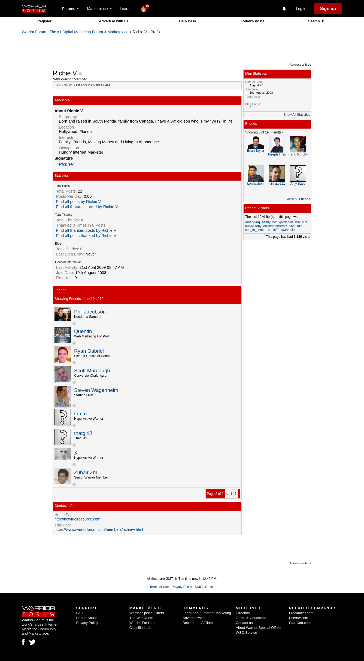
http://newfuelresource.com (77, 519)
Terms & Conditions (251, 618)
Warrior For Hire (142, 623)
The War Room (141, 618)
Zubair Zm (85, 472)
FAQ (79, 613)
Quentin (83, 331)
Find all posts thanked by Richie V (86, 235)
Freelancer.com (301, 613)
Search (314, 21)
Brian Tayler (255, 151)
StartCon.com (300, 623)
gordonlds (286, 222)
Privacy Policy (182, 587)
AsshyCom (269, 222)
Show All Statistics (297, 115)
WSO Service (246, 632)
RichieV (66, 164)
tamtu (80, 413)
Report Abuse (87, 618)
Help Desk (187, 21)
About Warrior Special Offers (258, 628)
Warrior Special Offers (146, 613)
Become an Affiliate (198, 623)
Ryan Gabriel (89, 351)
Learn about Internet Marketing (207, 613)
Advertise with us (113, 21)
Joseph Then (276, 154)
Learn (126, 9)
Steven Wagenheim (96, 390)
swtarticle (288, 230)
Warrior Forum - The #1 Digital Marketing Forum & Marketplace (75, 32)
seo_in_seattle (255, 230)
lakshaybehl (255, 183)
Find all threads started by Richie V (87, 207)
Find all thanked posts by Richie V (86, 230)
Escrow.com (298, 618)
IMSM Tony (253, 226)
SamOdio (295, 226)
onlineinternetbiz (275, 226)
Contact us (244, 623)
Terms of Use (159, 587)
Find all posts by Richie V (78, 201)
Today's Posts (253, 21)
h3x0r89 (301, 222)
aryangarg (252, 222)
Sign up (328, 8)
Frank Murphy (297, 154)
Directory (243, 613)
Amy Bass (297, 183)
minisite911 (276, 183)
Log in (301, 9)
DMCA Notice (204, 587)
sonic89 (273, 230)
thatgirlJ (83, 433)
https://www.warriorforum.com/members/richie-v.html (98, 529)
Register (44, 21)
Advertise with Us (300, 64)
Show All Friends (298, 199)
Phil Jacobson (90, 312)
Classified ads (140, 628)
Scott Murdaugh (92, 370)
